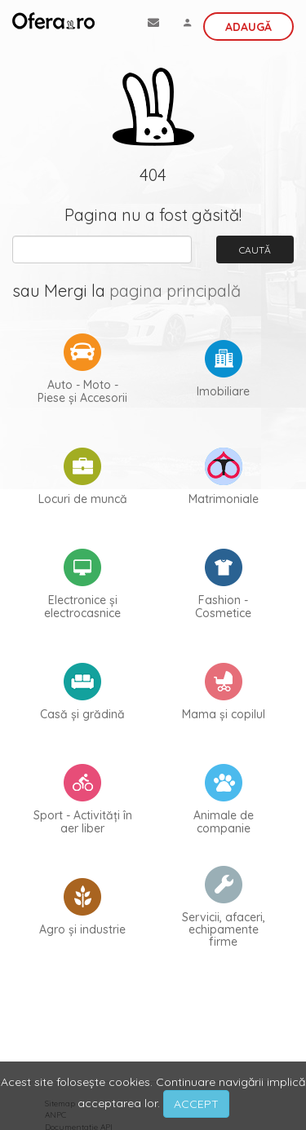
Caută (255, 250)
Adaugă (248, 27)
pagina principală (175, 290)
